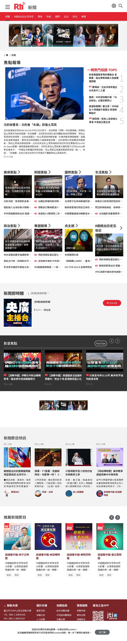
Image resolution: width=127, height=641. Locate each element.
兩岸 (50, 17)
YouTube (100, 343)
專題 (110, 17)
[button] (7, 7)
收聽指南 (62, 605)
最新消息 (40, 610)
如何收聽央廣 (63, 610)
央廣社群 (61, 619)
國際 (74, 17)
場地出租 (81, 615)
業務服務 (82, 605)
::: (4, 55)
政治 (98, 17)
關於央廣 (41, 605)
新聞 (13, 55)
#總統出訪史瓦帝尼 (28, 17)
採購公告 (40, 615)
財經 (62, 17)
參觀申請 (81, 610)
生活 (86, 17)
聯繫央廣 (12, 605)
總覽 (8, 17)
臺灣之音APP (101, 605)
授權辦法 (81, 619)
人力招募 (40, 619)
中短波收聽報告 (64, 615)
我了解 (102, 631)
